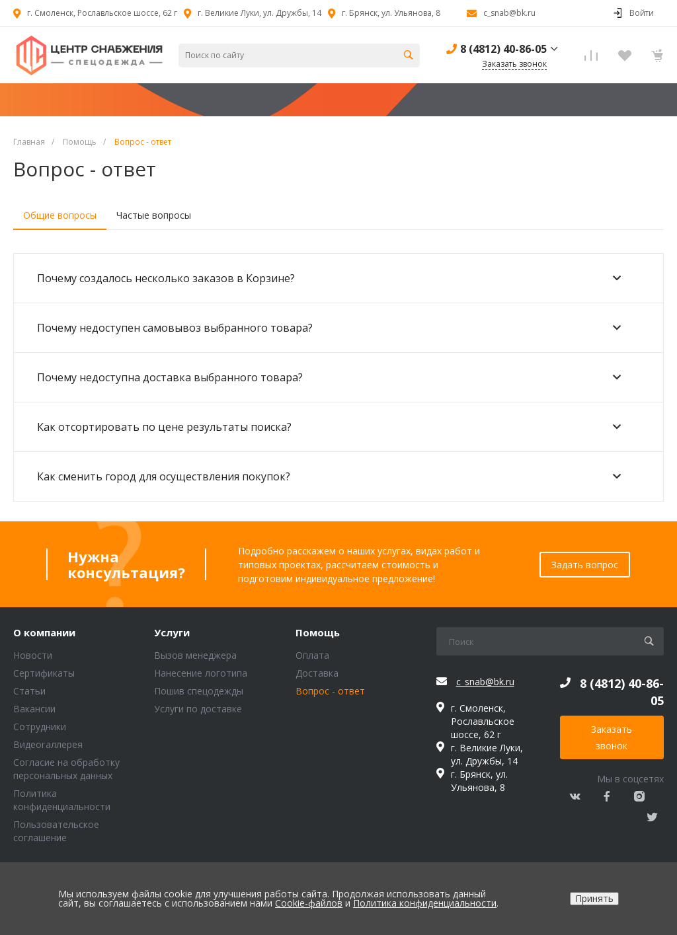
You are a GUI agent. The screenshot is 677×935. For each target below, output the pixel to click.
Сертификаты (44, 673)
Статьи (29, 691)
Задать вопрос (584, 564)
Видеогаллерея (48, 744)
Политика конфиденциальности (61, 800)
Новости (32, 655)
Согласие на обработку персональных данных (66, 769)
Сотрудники (39, 726)
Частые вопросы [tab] (153, 215)
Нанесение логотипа (200, 673)
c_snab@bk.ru (509, 13)
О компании (44, 633)
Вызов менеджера (195, 655)
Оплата (312, 655)
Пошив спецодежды (198, 691)
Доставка (317, 673)
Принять (594, 898)
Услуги (172, 633)
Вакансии (34, 708)
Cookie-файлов (308, 903)
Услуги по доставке (198, 708)
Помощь (318, 633)
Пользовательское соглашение (56, 831)
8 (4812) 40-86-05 (503, 49)
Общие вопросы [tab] (60, 215)
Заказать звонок (611, 737)
